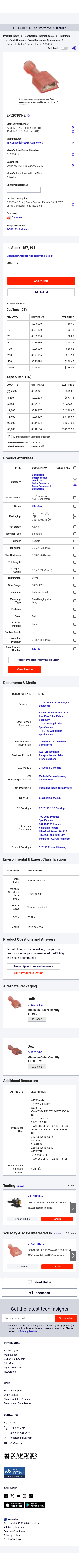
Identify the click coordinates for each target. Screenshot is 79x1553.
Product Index (11, 36)
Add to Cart (41, 281)
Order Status (11, 1394)
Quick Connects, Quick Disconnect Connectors (34, 40)
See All (20, 1186)
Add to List (41, 292)
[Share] (73, 48)
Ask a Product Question (28, 973)
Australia (11, 1519)
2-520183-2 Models (18, 229)
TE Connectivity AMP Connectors (25, 142)
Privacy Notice (28, 1331)
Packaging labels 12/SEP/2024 (55, 788)
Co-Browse (13, 1444)
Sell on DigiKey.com (14, 1359)
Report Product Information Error (38, 659)
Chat (10, 1423)
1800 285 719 (15, 1428)
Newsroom (10, 1371)
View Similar (25, 669)
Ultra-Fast (37, 506)
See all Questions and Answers (33, 966)
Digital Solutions (13, 1367)
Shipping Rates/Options (17, 1399)
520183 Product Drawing (52, 847)
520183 (36, 648)
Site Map (9, 1363)
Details (57, 1219)
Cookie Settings (12, 1539)
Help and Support (13, 1390)
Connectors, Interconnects (39, 36)
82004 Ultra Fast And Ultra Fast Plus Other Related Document (53, 716)
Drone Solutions (47, 759)
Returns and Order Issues (17, 1403)
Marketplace (10, 1354)
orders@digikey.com (18, 1438)
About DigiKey (12, 1350)
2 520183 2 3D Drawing (52, 808)
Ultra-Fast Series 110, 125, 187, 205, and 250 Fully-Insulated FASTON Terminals (54, 835)
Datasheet (14, 217)
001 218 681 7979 (17, 1433)
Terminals (65, 36)
